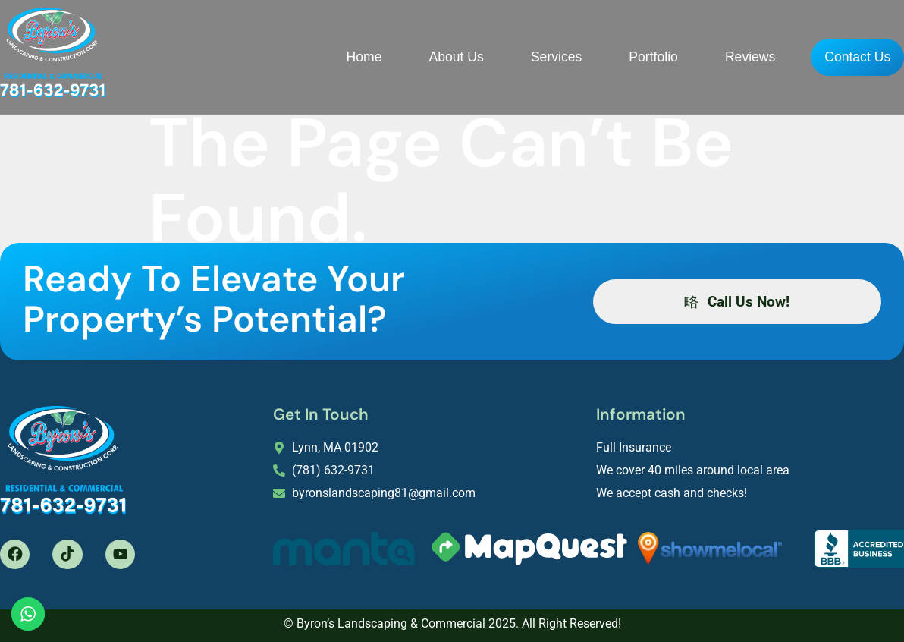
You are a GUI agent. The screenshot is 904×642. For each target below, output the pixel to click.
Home (330, 55)
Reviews (716, 55)
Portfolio (620, 55)
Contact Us (841, 57)
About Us (422, 55)
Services (522, 55)
